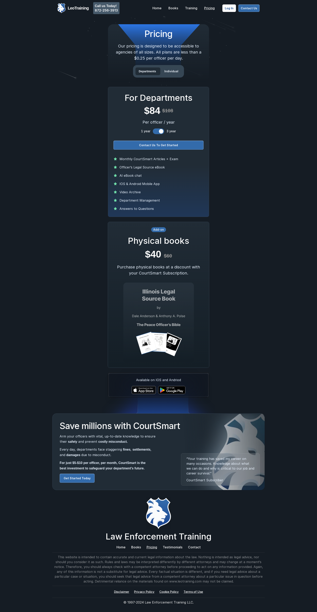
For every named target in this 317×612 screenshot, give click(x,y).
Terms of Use (193, 592)
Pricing (209, 8)
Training (191, 8)
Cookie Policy (169, 592)
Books (173, 8)
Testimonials (172, 547)
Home (157, 8)
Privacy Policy (144, 592)
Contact (194, 547)
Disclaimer (121, 592)
